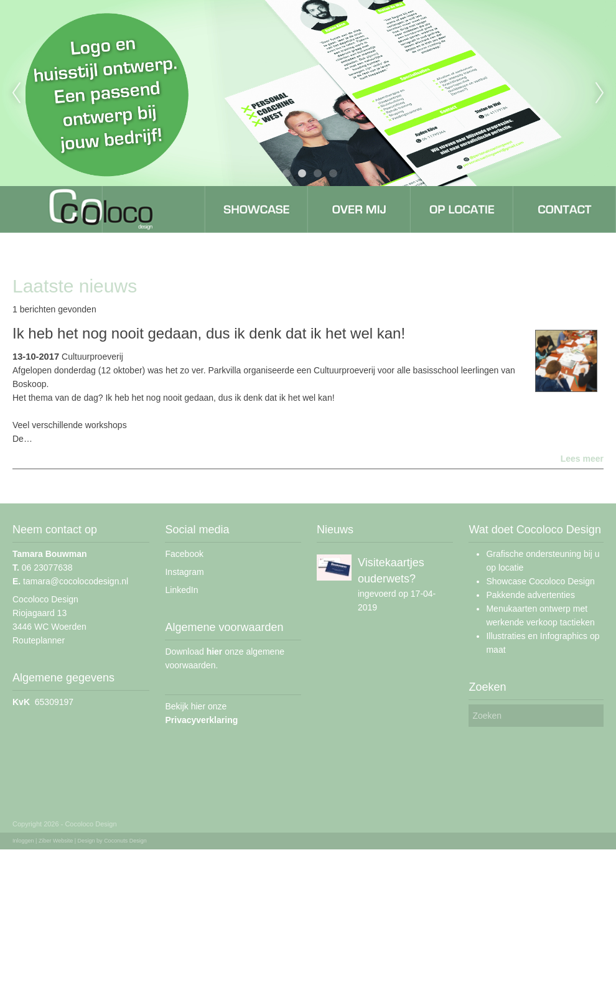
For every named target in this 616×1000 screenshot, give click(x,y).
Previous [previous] (16, 93)
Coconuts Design (125, 841)
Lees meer (582, 459)
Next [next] (600, 93)
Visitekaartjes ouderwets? (391, 570)
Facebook (184, 554)
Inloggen (23, 841)
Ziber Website (56, 841)
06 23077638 (42, 567)
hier (215, 652)
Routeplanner (38, 640)
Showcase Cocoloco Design (540, 581)
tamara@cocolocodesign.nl (70, 581)
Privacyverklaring (201, 720)
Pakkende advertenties (530, 595)
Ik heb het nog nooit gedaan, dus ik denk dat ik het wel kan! (208, 333)
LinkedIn (181, 590)
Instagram (184, 572)
